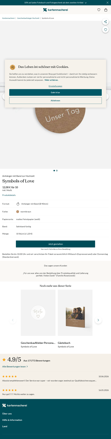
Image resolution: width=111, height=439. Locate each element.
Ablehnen (55, 100)
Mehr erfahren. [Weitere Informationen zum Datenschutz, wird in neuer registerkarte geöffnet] (51, 80)
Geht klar (55, 92)
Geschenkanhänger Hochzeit (28, 18)
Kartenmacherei (8, 18)
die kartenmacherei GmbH (55, 10)
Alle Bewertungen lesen (14, 366)
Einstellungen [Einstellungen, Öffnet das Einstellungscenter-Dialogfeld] (55, 86)
